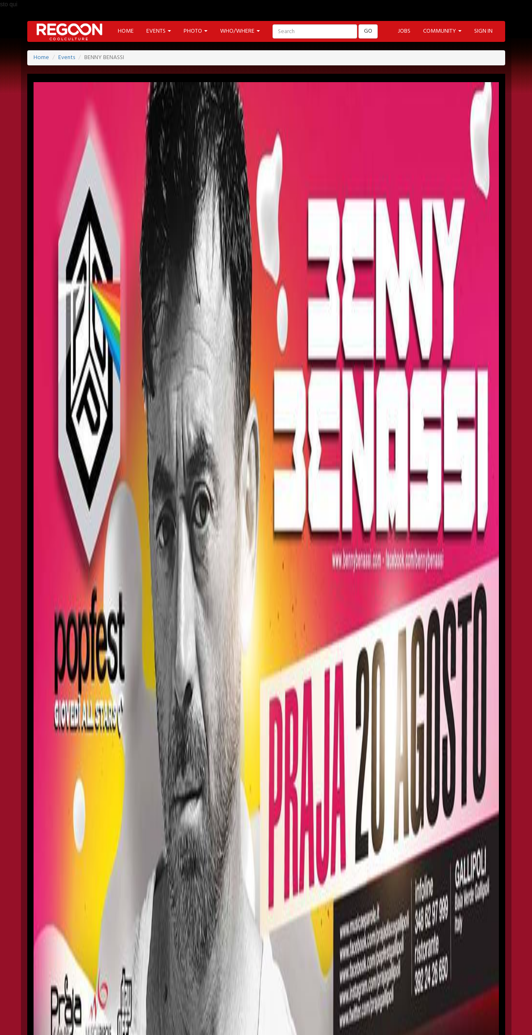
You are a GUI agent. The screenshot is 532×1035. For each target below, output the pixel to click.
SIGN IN (483, 31)
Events (66, 57)
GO (368, 31)
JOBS (404, 31)
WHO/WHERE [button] (240, 31)
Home (41, 57)
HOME (126, 31)
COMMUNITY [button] (442, 31)
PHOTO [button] (196, 31)
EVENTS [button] (158, 31)
